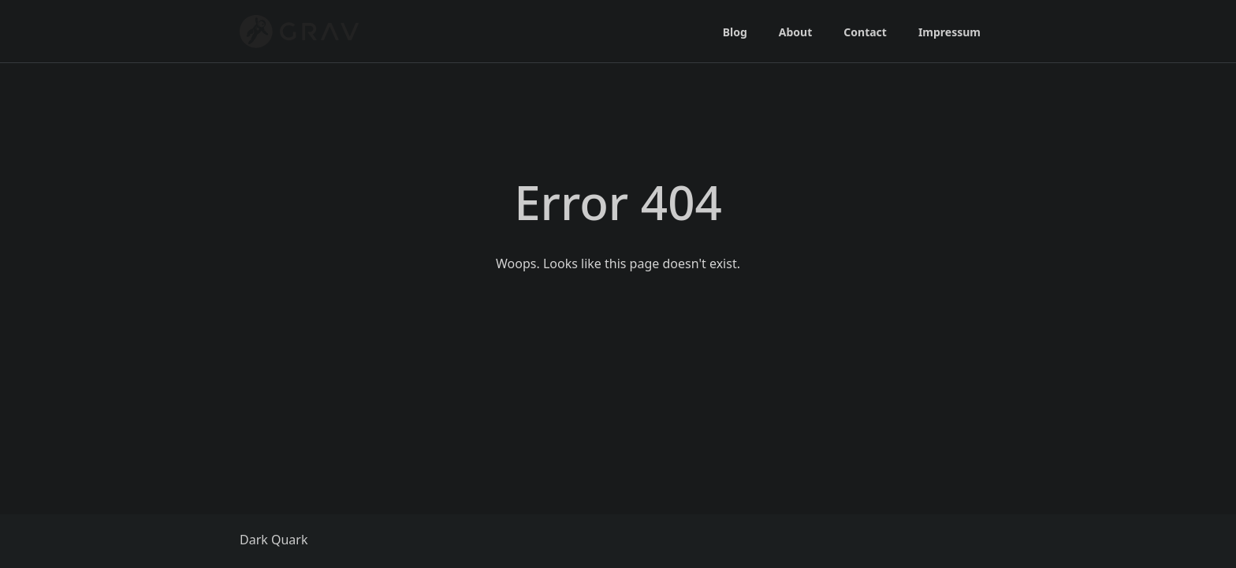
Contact (865, 31)
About (795, 31)
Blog (735, 31)
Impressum (949, 31)
